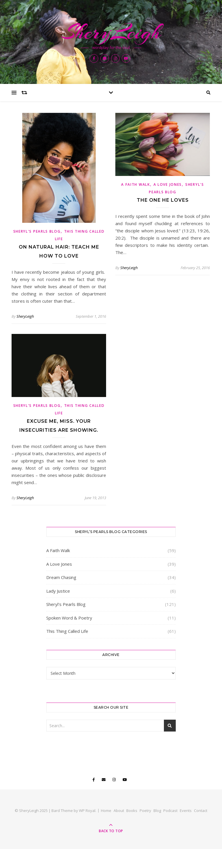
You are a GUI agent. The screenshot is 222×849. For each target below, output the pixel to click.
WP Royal (87, 810)
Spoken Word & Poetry (69, 618)
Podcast (170, 810)
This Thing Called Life (67, 631)
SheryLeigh (111, 32)
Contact (200, 810)
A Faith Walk (135, 184)
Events (186, 810)
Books (131, 810)
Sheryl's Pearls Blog (37, 231)
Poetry (145, 810)
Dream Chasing (61, 577)
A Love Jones (167, 184)
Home (106, 810)
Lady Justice (58, 591)
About (119, 810)
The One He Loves (163, 200)
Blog (157, 810)
